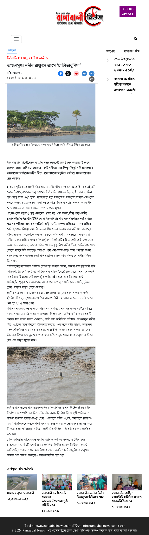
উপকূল (12, 50)
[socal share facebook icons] (60, 73)
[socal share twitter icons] (68, 73)
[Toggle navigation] (16, 39)
